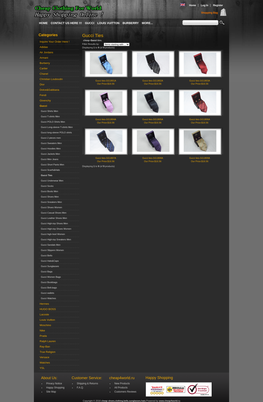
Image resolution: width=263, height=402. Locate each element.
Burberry (130, 23)
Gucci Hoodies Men (50, 148)
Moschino (45, 325)
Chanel (44, 73)
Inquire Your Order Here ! (54, 41)
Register (218, 5)
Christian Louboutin (51, 79)
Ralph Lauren (48, 341)
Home (192, 5)
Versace (44, 357)
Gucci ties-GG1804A (105, 119)
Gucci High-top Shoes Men (54, 223)
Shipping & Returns (87, 383)
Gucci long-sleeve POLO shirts (56, 132)
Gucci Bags (46, 271)
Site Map (51, 391)
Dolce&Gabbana (49, 89)
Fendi (43, 95)
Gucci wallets (47, 293)
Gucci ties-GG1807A (105, 158)
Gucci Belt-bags (48, 287)
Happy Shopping (55, 387)
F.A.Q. (80, 387)
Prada (43, 335)
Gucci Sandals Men (50, 245)
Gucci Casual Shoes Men (53, 212)
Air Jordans (46, 52)
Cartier (44, 68)
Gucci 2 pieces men (50, 138)
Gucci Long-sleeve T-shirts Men (56, 127)
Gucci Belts (46, 255)
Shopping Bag (209, 12)
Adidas (44, 47)
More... (147, 23)
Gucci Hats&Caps (49, 261)
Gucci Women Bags (50, 277)
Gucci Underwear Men (51, 180)
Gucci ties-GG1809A (199, 158)
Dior (42, 84)
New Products (122, 383)
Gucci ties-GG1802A (152, 80)
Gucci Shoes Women (51, 207)
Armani (44, 57)
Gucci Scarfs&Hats (50, 170)
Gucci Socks (46, 186)
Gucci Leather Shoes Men (53, 218)
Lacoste (44, 314)
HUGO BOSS (48, 309)
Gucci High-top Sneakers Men (55, 239)
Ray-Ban (45, 346)
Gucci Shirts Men (49, 111)
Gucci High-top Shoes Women (55, 229)
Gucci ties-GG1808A (152, 158)
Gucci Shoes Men (49, 196)
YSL (42, 367)
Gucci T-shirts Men (50, 116)
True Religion (47, 351)
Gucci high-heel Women (52, 234)
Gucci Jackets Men (50, 154)
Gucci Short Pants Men (52, 164)
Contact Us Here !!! (66, 23)
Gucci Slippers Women (52, 250)
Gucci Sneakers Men (51, 202)
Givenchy (45, 100)
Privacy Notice (54, 383)
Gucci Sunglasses (49, 266)
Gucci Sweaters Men (51, 143)
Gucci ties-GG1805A (152, 119)
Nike (42, 330)
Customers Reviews (125, 391)
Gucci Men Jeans (49, 159)
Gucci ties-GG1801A (105, 80)
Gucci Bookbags (48, 282)
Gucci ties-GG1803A (199, 80)
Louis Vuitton (108, 23)
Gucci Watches (48, 298)
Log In (204, 5)
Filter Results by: (90, 44)
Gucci (89, 23)
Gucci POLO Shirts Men (52, 122)
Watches (45, 362)
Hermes (44, 303)
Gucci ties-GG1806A (199, 119)
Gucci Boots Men (49, 191)
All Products (121, 387)
